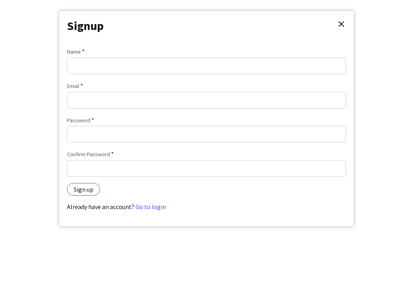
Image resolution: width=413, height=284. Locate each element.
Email (73, 86)
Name (74, 51)
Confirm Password (88, 154)
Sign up (83, 189)
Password (78, 120)
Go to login (151, 207)
